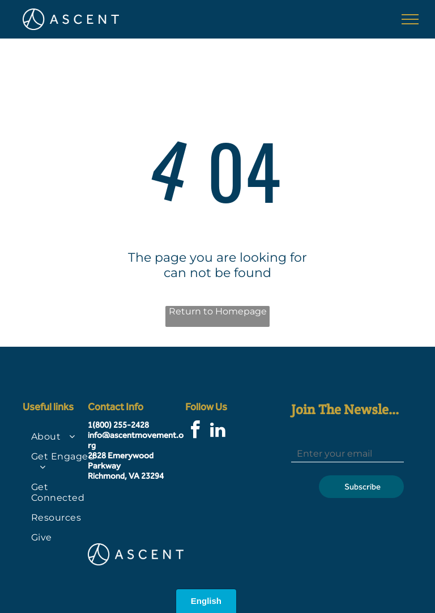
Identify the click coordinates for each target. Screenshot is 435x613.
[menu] (410, 19)
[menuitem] (63, 436)
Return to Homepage (218, 311)
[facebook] (195, 431)
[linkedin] (218, 431)
